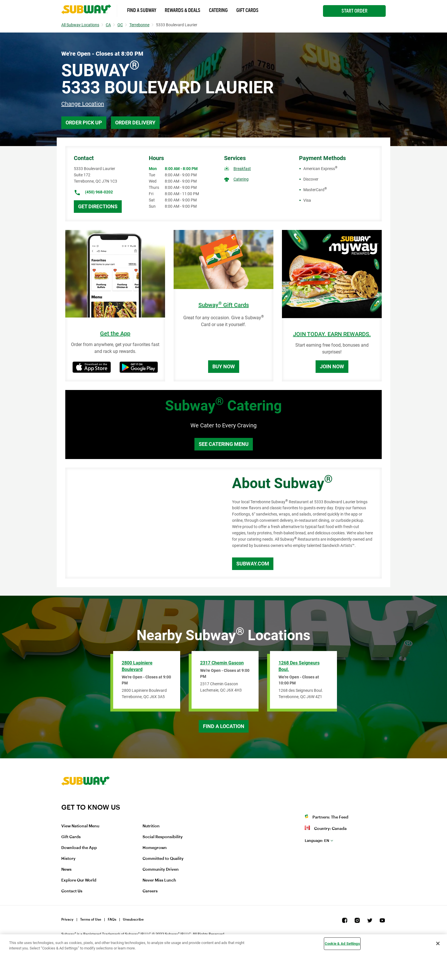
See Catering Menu (224, 444)
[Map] (142, 523)
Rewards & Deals (182, 10)
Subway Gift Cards (223, 305)
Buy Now (223, 366)
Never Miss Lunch (159, 880)
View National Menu (80, 826)
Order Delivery (135, 123)
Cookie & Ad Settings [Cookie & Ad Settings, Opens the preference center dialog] (342, 943)
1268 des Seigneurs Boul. (299, 666)
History (68, 859)
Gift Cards (247, 10)
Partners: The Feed (330, 817)
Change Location (82, 103)
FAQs (112, 919)
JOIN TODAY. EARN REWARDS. (332, 334)
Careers (150, 891)
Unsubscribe (133, 919)
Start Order (354, 10)
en (317, 840)
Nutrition (151, 826)
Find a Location (223, 726)
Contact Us (71, 891)
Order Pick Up (84, 123)
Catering (218, 10)
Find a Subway (141, 10)
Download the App (79, 848)
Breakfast (242, 168)
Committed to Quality (163, 859)
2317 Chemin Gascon (222, 663)
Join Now (332, 366)
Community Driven (161, 870)
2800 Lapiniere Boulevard (137, 666)
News (66, 870)
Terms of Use (90, 919)
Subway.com (252, 564)
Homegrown (155, 848)
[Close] (438, 943)
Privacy (67, 919)
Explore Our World (78, 880)
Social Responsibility (163, 837)
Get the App (115, 333)
